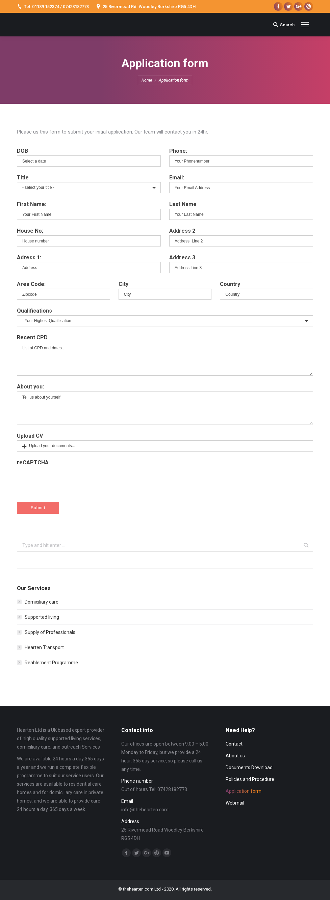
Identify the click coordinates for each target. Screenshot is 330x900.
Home (147, 80)
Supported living (42, 617)
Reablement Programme (51, 662)
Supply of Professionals (50, 632)
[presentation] (261, 480)
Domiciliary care (41, 602)
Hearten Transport (44, 647)
